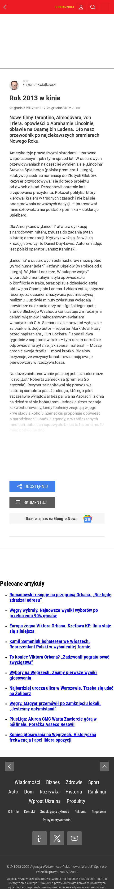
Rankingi (97, 776)
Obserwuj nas (49, 503)
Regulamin (99, 796)
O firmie (13, 796)
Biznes (53, 767)
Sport (94, 767)
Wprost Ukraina (45, 786)
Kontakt (29, 796)
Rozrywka (50, 776)
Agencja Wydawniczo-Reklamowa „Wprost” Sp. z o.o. (69, 851)
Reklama (80, 796)
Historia (74, 776)
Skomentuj (86, 486)
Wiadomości (27, 767)
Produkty (76, 786)
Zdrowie (74, 767)
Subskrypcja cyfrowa (54, 796)
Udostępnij (36, 486)
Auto (13, 776)
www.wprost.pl (53, 876)
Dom (29, 776)
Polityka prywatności (57, 804)
